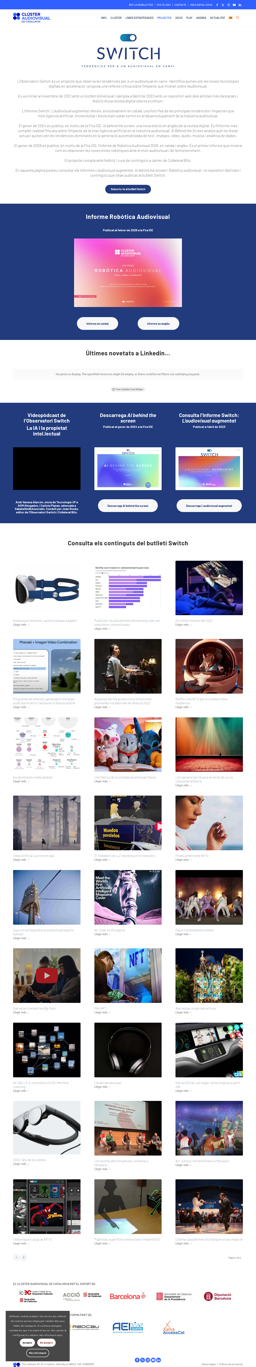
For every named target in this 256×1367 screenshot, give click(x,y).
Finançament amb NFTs (192, 852)
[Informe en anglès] (158, 323)
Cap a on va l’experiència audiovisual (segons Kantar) (43, 929)
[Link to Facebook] (217, 5)
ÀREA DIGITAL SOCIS (201, 4)
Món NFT (100, 1005)
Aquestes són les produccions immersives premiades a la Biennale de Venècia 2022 (123, 698)
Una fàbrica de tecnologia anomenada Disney (125, 774)
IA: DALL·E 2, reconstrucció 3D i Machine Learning (41, 1081)
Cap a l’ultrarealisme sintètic (194, 927)
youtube (153, 1356)
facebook (137, 1356)
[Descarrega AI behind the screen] (128, 502)
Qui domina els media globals (32, 774)
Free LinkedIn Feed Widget (127, 386)
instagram (147, 1356)
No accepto (46, 1342)
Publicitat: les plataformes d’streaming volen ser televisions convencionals (127, 619)
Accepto (27, 1342)
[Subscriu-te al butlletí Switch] (128, 189)
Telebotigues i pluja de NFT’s (32, 1236)
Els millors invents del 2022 (194, 617)
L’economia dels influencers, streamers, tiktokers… (121, 1160)
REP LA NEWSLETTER (141, 4)
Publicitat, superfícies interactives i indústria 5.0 (127, 1236)
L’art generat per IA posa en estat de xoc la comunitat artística (204, 776)
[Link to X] (223, 5)
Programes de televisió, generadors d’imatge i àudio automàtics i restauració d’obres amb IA (44, 698)
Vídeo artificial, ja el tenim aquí (34, 852)
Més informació (37, 1353)
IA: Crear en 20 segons (109, 927)
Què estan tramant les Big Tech (34, 1005)
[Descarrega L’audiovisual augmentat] (209, 502)
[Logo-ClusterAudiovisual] (31, 18)
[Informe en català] (97, 323)
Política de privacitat (231, 1360)
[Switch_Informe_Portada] (209, 465)
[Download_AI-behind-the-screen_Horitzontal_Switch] (128, 465)
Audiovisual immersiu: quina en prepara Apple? (45, 617)
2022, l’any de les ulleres (29, 1157)
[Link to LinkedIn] (240, 5)
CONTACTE (180, 4)
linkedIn (158, 1356)
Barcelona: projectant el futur (195, 1005)
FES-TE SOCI (164, 4)
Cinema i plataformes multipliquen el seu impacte (209, 1236)
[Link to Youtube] (234, 5)
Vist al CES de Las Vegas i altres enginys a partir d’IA (207, 1081)
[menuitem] (141, 5)
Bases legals (209, 1360)
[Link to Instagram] (228, 5)
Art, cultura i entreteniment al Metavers (202, 1158)
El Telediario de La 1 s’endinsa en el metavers (124, 852)
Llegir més (21, 621)
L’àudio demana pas (107, 1079)
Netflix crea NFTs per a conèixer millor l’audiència (201, 698)
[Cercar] (238, 18)
